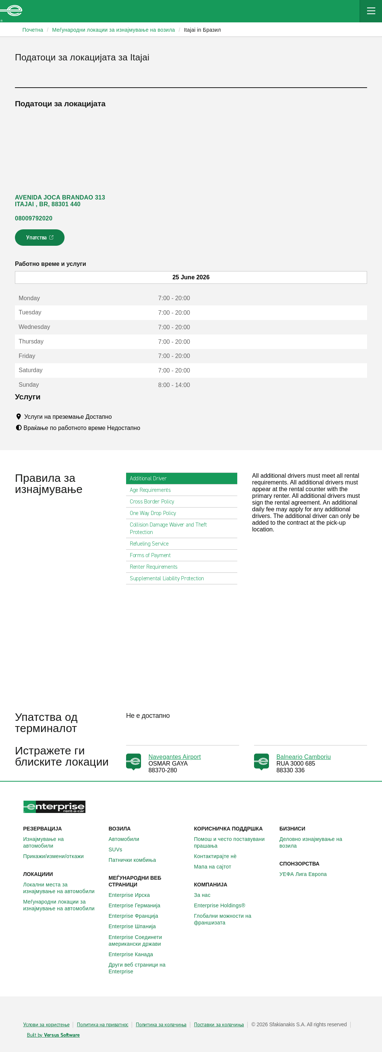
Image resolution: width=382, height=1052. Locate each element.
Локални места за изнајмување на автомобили (63, 888)
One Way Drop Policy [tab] (156, 513)
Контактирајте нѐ (219, 856)
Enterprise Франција (137, 916)
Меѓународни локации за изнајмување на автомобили (63, 905)
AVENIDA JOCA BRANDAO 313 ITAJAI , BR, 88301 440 (60, 200)
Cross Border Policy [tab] (155, 501)
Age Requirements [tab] (153, 490)
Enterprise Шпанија (136, 926)
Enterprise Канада (135, 954)
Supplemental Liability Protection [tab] (170, 578)
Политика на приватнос (102, 1024)
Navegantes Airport (174, 757)
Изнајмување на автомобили (63, 842)
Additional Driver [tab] (151, 478)
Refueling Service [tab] (152, 543)
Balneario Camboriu (303, 757)
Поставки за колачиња (219, 1024)
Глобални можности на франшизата (233, 919)
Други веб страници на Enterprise (148, 968)
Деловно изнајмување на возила (319, 842)
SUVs (120, 849)
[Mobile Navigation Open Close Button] (371, 11)
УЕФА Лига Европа (307, 874)
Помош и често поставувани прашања (233, 842)
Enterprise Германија (139, 905)
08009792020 (34, 218)
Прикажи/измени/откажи (57, 856)
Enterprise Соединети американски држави (148, 940)
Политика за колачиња (161, 1024)
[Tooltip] (118, 416)
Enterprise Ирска (133, 895)
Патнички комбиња (136, 860)
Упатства (40, 240)
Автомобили (128, 839)
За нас (206, 895)
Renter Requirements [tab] (157, 567)
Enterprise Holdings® (224, 905)
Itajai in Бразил (202, 30)
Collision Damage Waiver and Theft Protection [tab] (182, 528)
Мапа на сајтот (216, 867)
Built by (53, 1035)
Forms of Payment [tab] (153, 555)
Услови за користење (46, 1024)
